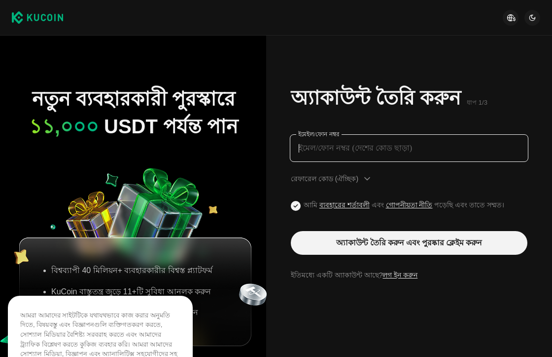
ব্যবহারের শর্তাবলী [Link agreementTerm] (344, 205)
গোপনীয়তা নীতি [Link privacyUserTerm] (409, 205)
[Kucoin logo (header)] (37, 17)
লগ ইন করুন (399, 275)
